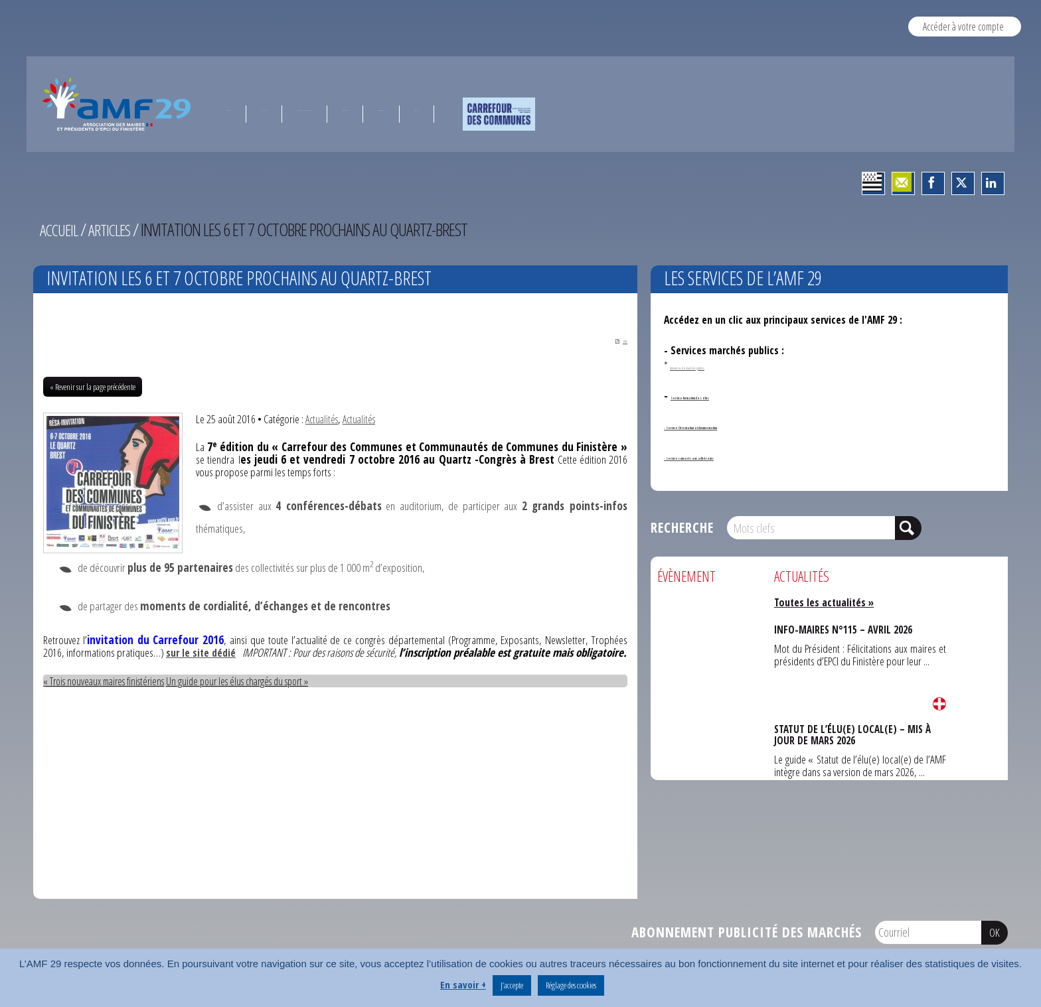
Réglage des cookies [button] (571, 985)
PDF (612, 340)
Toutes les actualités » (828, 602)
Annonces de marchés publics (720, 365)
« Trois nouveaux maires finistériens (110, 694)
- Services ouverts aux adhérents (736, 455)
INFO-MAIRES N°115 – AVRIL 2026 (843, 629)
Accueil (61, 229)
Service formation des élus (729, 395)
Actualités (323, 420)
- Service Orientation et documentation (752, 425)
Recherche (682, 527)
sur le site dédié (214, 653)
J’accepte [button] (512, 985)
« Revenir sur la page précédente (92, 388)
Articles (115, 229)
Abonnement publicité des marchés (746, 933)
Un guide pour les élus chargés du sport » (258, 694)
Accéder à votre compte (963, 26)
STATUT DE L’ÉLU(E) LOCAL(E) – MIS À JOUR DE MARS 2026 (852, 733)
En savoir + (463, 984)
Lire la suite (939, 703)
